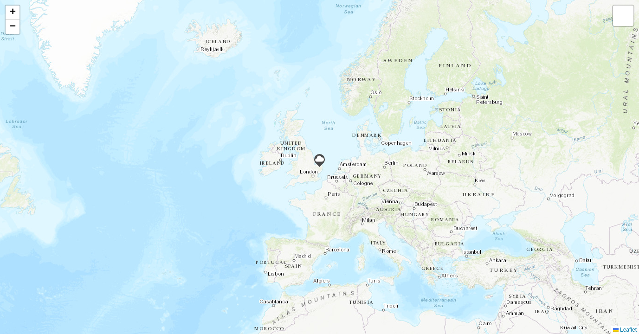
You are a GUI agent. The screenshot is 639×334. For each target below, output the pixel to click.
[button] (319, 160)
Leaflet (625, 330)
